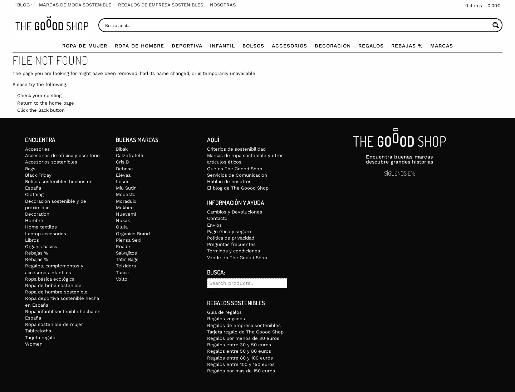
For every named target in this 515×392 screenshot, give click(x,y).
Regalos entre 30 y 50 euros (239, 344)
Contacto (217, 218)
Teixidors (126, 265)
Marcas (441, 46)
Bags (30, 168)
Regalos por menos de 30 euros (243, 338)
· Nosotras (221, 4)
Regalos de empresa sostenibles (160, 4)
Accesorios (289, 46)
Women (34, 344)
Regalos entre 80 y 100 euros (240, 358)
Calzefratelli (129, 155)
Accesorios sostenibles (51, 162)
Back (43, 110)
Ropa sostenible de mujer (54, 324)
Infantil (222, 46)
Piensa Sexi (128, 240)
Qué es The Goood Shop (234, 168)
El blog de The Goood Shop (238, 188)
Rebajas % (407, 46)
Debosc (124, 168)
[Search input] (296, 25)
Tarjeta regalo (40, 337)
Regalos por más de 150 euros (241, 370)
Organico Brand (133, 233)
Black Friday (38, 175)
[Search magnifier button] (495, 25)
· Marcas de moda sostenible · (75, 4)
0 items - (482, 5)
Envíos (214, 225)
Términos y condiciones (233, 250)
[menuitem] (23, 5)
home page (61, 103)
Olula (122, 227)
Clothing (34, 194)
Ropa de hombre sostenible (56, 292)
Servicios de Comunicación (237, 175)
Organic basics (41, 246)
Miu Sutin (126, 188)
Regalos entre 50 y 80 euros (239, 351)
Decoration (37, 214)
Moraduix (126, 201)
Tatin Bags (127, 259)
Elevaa (123, 175)
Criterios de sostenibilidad (236, 149)
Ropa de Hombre (139, 46)
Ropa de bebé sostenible (53, 285)
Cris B (122, 162)
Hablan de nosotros (229, 181)
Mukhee (125, 207)
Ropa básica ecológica (49, 279)
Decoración (333, 46)
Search (213, 293)
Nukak (123, 220)
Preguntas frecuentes (231, 244)
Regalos (371, 46)
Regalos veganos (226, 318)
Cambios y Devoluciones (234, 212)
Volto (121, 279)
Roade (123, 246)
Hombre (34, 220)
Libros (32, 240)
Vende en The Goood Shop (237, 257)
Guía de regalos (224, 312)
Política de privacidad (230, 238)
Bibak (122, 149)
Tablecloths (38, 330)
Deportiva (187, 46)
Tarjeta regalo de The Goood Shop (245, 332)
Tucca (122, 272)
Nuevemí (126, 214)
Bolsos (253, 46)
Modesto (126, 194)
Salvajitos (126, 253)
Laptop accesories (45, 233)
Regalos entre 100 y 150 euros (241, 364)
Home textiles (41, 227)
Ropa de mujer (84, 46)
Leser (122, 181)
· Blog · (23, 4)
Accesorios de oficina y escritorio (62, 155)
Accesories (37, 149)
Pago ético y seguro (229, 231)
